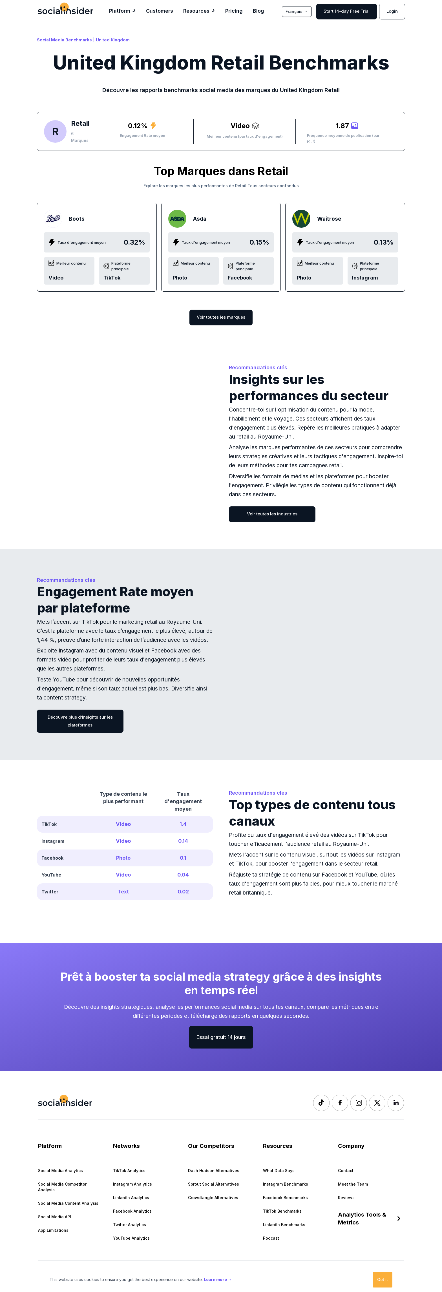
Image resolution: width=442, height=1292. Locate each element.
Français (297, 11)
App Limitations (53, 1230)
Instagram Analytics (132, 1184)
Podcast (271, 1238)
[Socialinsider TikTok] (321, 1103)
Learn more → (218, 1279)
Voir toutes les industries (272, 514)
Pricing (234, 11)
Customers (159, 11)
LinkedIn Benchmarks (284, 1224)
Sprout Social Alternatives (213, 1184)
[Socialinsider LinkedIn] (396, 1103)
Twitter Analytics (129, 1224)
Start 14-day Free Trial (347, 11)
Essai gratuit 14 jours (221, 1037)
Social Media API (54, 1216)
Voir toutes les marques (221, 317)
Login (392, 11)
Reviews (346, 1197)
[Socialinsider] (65, 8)
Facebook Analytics (132, 1211)
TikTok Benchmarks (282, 1211)
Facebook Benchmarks (285, 1197)
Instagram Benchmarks (285, 1184)
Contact (345, 1170)
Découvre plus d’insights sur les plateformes (80, 721)
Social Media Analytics (60, 1170)
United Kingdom (113, 40)
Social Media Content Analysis (68, 1203)
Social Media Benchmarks (64, 40)
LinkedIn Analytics (131, 1197)
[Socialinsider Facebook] (340, 1103)
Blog (258, 11)
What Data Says (279, 1170)
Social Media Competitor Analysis (62, 1187)
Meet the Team (353, 1184)
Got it (382, 1279)
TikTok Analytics (129, 1170)
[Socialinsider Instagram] (358, 1103)
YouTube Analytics (131, 1238)
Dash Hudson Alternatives (213, 1170)
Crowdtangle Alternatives (213, 1197)
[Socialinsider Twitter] (377, 1103)
